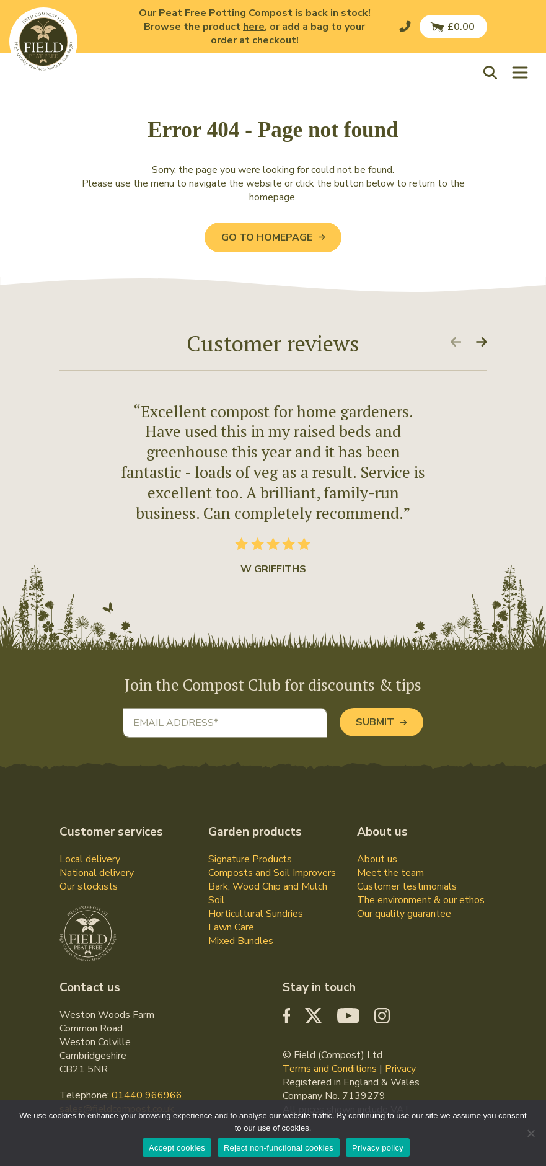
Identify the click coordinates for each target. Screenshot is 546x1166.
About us (377, 859)
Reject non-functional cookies (278, 1147)
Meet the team (390, 873)
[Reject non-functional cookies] (530, 1133)
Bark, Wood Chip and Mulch (267, 886)
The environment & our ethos (421, 900)
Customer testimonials (407, 886)
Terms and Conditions (330, 1068)
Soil (216, 900)
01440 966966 (147, 1095)
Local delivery (89, 859)
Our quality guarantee (404, 914)
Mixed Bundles (240, 941)
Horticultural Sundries (255, 914)
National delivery (96, 873)
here (254, 26)
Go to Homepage (273, 237)
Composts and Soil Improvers (272, 873)
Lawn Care (231, 927)
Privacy (400, 1068)
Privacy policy (377, 1147)
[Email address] (225, 723)
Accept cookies (177, 1147)
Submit (381, 722)
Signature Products (250, 859)
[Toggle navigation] (520, 72)
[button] (493, 72)
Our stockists (88, 886)
